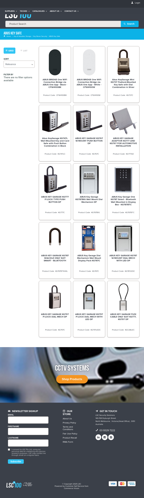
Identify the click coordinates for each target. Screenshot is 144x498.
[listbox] (19, 64)
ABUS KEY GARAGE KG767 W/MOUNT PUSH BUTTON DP (89, 140)
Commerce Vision (71, 488)
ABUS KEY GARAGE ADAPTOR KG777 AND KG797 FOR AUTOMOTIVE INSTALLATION (123, 142)
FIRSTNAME (13, 426)
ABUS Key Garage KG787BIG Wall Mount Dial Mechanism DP (89, 199)
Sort (6, 59)
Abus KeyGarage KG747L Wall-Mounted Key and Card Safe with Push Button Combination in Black (55, 142)
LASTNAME (13, 438)
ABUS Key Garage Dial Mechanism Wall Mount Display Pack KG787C (89, 258)
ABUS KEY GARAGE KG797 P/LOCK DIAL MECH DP (55, 315)
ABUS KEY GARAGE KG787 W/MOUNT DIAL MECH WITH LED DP (123, 258)
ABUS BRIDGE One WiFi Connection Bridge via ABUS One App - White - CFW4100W (89, 83)
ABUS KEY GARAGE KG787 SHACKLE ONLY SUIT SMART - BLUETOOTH (55, 258)
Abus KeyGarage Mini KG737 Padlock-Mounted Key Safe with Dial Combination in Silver (123, 83)
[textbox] (63, 24)
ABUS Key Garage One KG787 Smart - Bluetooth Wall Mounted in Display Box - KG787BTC (123, 200)
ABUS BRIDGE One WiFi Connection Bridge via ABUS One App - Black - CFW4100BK (55, 83)
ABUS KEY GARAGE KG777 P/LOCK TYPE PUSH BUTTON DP (55, 199)
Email (11, 415)
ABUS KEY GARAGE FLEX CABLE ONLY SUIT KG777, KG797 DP (123, 316)
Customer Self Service (74, 486)
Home (7, 36)
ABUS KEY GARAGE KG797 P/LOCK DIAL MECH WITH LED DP (89, 316)
